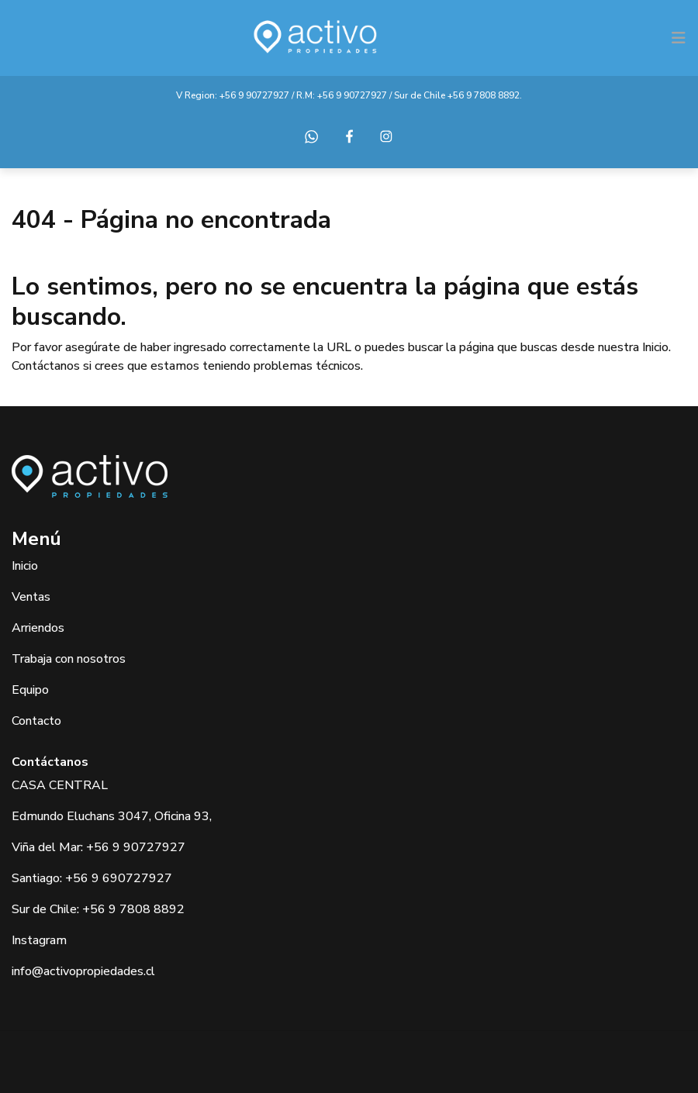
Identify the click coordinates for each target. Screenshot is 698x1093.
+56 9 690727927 (118, 878)
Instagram (39, 940)
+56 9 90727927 (254, 95)
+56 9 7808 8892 (483, 95)
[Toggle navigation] (678, 38)
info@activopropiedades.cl (83, 971)
